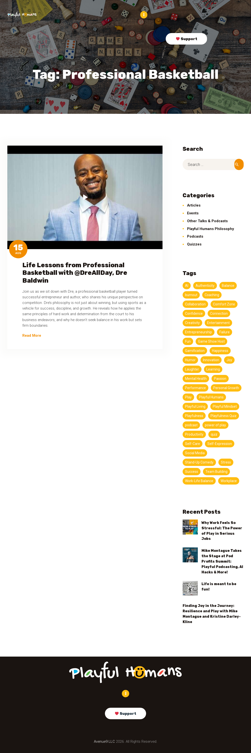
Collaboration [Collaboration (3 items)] (195, 304)
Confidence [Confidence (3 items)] (194, 313)
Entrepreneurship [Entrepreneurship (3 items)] (198, 332)
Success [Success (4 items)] (191, 471)
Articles (194, 205)
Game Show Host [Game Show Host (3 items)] (211, 341)
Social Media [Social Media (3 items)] (195, 453)
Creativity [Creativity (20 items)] (192, 322)
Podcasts (195, 236)
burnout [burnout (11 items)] (191, 295)
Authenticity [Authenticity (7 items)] (205, 285)
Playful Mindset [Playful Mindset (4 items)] (225, 406)
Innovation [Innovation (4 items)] (211, 360)
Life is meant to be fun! (218, 586)
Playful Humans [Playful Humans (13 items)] (211, 397)
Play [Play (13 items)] (188, 397)
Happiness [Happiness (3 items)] (220, 350)
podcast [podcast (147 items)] (191, 425)
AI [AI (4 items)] (186, 285)
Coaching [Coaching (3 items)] (212, 295)
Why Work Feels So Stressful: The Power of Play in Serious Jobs (221, 531)
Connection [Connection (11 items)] (219, 313)
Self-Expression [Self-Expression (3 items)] (219, 443)
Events (193, 213)
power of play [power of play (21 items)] (215, 425)
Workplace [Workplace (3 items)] (229, 481)
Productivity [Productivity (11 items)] (194, 434)
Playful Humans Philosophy (210, 228)
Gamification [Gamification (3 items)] (195, 350)
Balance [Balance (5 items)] (228, 285)
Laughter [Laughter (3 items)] (192, 369)
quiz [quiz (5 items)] (214, 434)
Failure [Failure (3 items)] (224, 332)
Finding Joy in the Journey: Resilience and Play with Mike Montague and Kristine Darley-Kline (212, 613)
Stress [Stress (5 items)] (226, 462)
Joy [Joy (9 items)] (229, 360)
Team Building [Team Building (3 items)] (216, 471)
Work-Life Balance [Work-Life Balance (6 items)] (199, 481)
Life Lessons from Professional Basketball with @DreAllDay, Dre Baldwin (74, 272)
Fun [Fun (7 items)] (188, 341)
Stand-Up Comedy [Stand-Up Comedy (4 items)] (199, 462)
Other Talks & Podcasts (207, 221)
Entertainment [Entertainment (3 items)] (218, 322)
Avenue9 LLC (104, 741)
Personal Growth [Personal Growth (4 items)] (226, 388)
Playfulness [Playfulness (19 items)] (194, 415)
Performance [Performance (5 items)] (195, 388)
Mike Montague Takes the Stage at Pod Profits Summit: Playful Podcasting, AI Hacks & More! (222, 561)
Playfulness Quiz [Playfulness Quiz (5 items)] (224, 415)
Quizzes (194, 244)
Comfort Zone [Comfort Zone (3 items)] (224, 304)
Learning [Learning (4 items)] (213, 369)
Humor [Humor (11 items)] (190, 360)
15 (18, 247)
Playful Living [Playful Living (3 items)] (195, 406)
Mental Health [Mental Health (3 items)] (196, 378)
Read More (31, 335)
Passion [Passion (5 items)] (220, 378)
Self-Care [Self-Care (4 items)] (192, 443)
